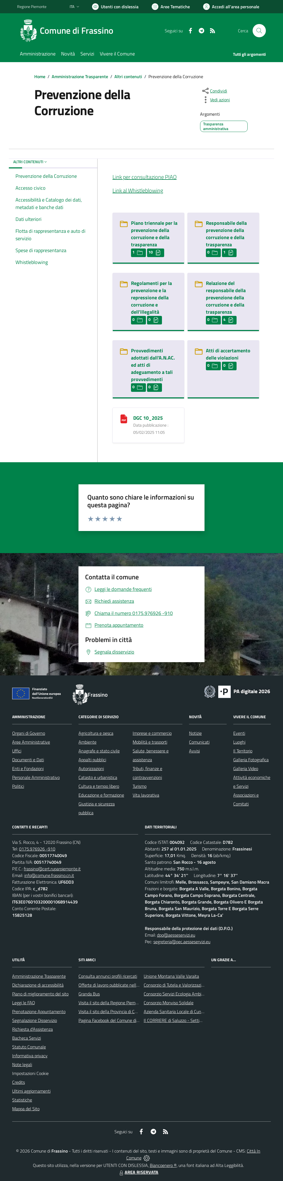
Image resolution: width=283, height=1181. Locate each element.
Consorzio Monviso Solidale (168, 1002)
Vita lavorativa (146, 795)
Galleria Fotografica (251, 759)
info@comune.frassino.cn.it (49, 875)
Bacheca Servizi (26, 1038)
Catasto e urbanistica (97, 777)
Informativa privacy (30, 1055)
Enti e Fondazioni (28, 768)
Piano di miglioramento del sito (40, 993)
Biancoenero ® (163, 1165)
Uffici (16, 750)
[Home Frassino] (68, 30)
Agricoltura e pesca (95, 733)
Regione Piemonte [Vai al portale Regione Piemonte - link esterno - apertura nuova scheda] (31, 6)
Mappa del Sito (26, 1108)
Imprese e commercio (152, 733)
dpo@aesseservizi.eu (176, 935)
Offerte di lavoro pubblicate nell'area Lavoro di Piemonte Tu (132, 985)
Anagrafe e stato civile (99, 750)
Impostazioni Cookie (30, 1073)
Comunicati (199, 742)
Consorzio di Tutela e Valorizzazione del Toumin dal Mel (193, 985)
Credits (18, 1082)
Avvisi (194, 750)
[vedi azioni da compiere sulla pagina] (215, 99)
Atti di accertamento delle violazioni (228, 354)
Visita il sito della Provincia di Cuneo (111, 1011)
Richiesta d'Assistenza (32, 1029)
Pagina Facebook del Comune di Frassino (115, 1020)
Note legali (22, 1064)
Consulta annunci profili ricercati (107, 976)
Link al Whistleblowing (137, 190)
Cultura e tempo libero (98, 786)
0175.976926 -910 (37, 849)
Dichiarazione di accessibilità (38, 985)
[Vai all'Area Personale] (231, 6)
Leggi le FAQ (23, 1002)
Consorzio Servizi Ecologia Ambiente (177, 993)
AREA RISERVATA (138, 1172)
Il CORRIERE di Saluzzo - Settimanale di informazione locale (199, 1020)
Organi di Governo (28, 733)
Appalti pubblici (92, 759)
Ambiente (87, 742)
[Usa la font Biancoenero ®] (115, 6)
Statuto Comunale (29, 1046)
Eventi (239, 733)
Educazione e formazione (101, 795)
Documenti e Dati (28, 759)
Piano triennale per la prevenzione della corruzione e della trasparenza (154, 233)
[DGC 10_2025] (123, 418)
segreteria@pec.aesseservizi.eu (181, 941)
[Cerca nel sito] (259, 30)
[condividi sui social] (214, 90)
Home (39, 76)
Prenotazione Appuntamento (38, 1011)
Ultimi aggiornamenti (31, 1091)
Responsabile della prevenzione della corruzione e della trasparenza (226, 233)
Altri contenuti (128, 76)
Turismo (139, 786)
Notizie (195, 733)
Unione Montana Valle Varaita (171, 976)
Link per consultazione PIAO (144, 177)
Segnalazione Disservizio (34, 1020)
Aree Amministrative (31, 742)
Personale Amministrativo (36, 777)
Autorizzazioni (91, 768)
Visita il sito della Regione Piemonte (111, 1002)
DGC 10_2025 (148, 418)
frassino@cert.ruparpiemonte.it (52, 868)
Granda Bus (89, 993)
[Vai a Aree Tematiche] (170, 6)
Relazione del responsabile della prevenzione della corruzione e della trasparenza (226, 297)
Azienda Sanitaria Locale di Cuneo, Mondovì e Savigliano (195, 1011)
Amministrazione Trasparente (80, 76)
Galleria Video (245, 768)
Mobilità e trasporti (150, 742)
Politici (18, 786)
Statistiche (22, 1100)
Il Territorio (242, 750)
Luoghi (239, 742)
